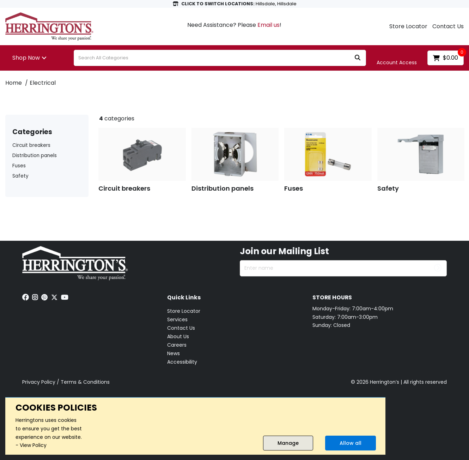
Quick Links (184, 297)
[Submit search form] (358, 58)
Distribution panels (34, 155)
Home (13, 83)
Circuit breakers (31, 145)
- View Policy (31, 445)
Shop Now (26, 58)
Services (177, 319)
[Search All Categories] (220, 58)
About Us (178, 336)
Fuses (19, 165)
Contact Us (448, 26)
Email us (268, 25)
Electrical (43, 83)
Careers (177, 344)
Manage (288, 443)
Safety (20, 176)
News (173, 353)
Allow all (350, 443)
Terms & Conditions (85, 382)
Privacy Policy (38, 382)
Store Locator (408, 26)
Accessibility (182, 361)
